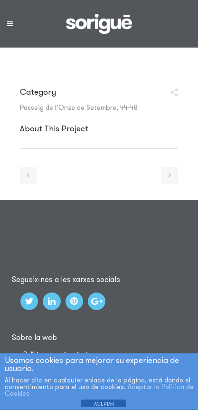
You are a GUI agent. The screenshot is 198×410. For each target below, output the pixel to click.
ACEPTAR (104, 403)
